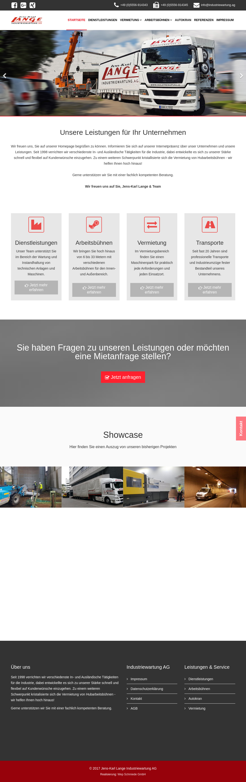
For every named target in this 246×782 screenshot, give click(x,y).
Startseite (76, 20)
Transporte (210, 242)
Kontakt (136, 699)
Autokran (183, 20)
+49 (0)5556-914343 (134, 5)
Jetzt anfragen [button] (123, 377)
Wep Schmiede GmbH (132, 774)
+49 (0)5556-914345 (174, 5)
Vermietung (129, 20)
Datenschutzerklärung (146, 689)
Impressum (225, 20)
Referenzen (203, 20)
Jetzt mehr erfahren (36, 287)
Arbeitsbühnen (157, 20)
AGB (134, 708)
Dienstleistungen (102, 20)
